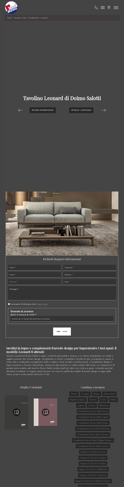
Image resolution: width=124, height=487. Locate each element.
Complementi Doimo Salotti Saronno (93, 434)
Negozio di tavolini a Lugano (93, 457)
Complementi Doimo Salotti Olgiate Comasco (93, 440)
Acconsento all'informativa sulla (29, 304)
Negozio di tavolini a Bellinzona (93, 469)
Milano (113, 399)
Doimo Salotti (109, 393)
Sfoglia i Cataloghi (81, 110)
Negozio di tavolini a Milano (93, 463)
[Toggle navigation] (116, 7)
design (96, 393)
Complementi (33, 18)
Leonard (44, 18)
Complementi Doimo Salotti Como (93, 411)
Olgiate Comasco (77, 399)
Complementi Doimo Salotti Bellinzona (93, 428)
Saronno (93, 399)
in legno (85, 393)
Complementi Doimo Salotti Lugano (93, 417)
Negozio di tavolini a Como (93, 451)
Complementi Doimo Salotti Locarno (93, 446)
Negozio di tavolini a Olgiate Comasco (93, 480)
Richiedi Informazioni (43, 110)
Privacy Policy (41, 304)
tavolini (74, 393)
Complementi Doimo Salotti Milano (93, 422)
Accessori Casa (20, 18)
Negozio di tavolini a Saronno (93, 475)
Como (103, 399)
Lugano (81, 405)
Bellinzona (104, 405)
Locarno (91, 405)
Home (9, 18)
